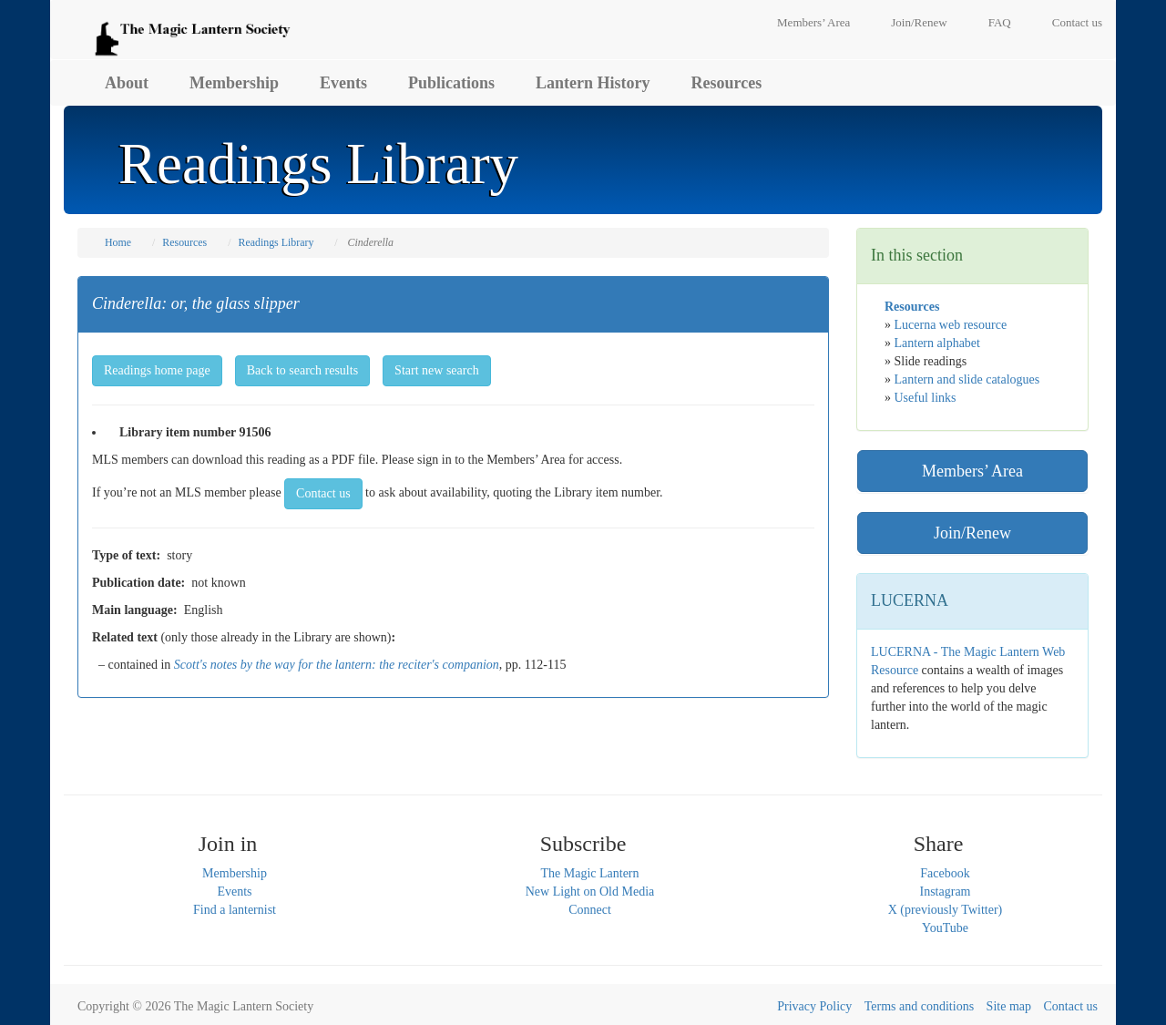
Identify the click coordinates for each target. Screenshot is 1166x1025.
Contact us (1077, 22)
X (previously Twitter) (945, 910)
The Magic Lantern (589, 873)
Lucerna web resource (951, 325)
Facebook (944, 873)
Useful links (925, 398)
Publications (451, 83)
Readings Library (275, 242)
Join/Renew (918, 22)
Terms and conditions (919, 1006)
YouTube (945, 928)
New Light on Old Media (590, 891)
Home (118, 242)
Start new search (436, 370)
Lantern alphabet (937, 343)
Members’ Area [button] (972, 471)
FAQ (999, 22)
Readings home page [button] (157, 370)
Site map (1009, 1006)
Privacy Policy (814, 1006)
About (126, 83)
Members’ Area (813, 22)
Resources (726, 83)
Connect (589, 910)
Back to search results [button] (302, 370)
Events (343, 83)
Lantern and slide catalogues (967, 379)
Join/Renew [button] (972, 533)
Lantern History (593, 83)
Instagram (945, 891)
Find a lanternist (234, 910)
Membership (234, 83)
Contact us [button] (323, 493)
